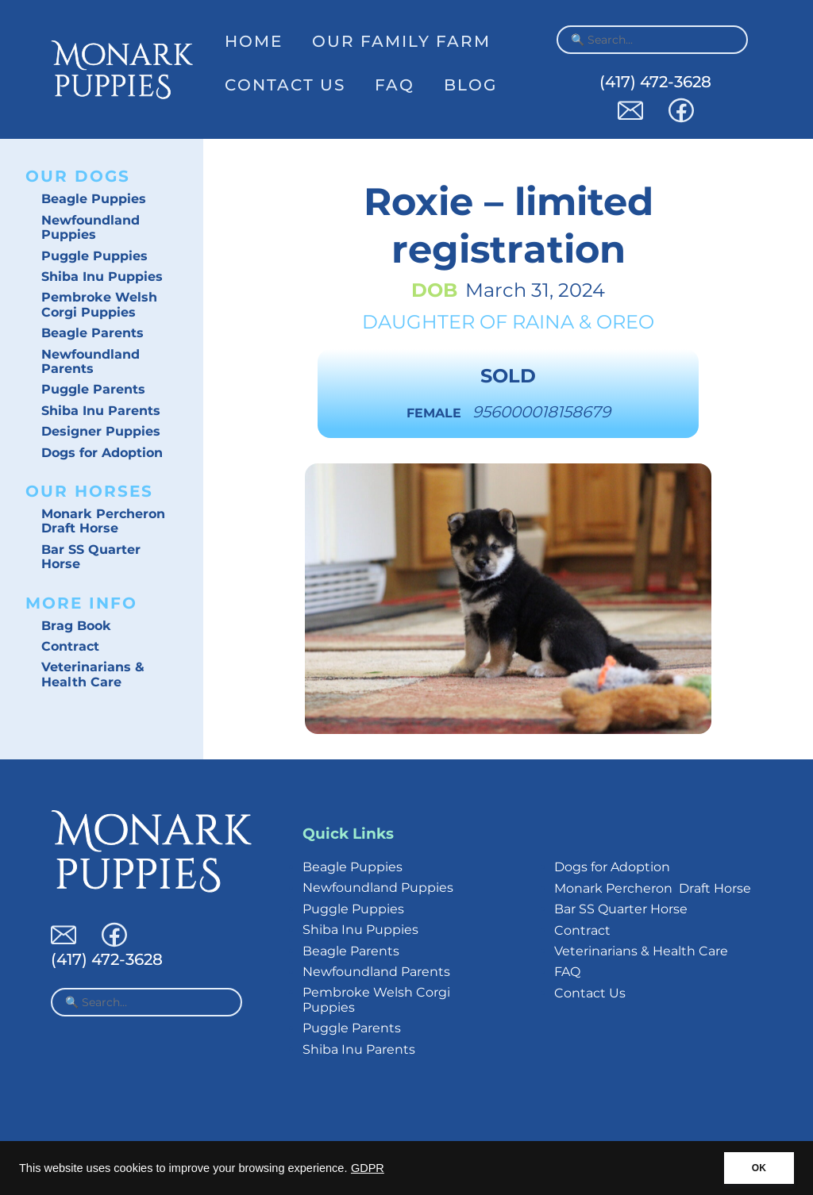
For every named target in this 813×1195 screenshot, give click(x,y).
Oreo (625, 321)
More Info (81, 603)
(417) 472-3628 (655, 81)
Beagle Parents (92, 332)
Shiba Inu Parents (100, 410)
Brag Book (76, 625)
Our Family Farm (401, 41)
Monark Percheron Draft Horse (103, 521)
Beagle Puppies (93, 198)
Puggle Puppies (94, 255)
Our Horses (89, 491)
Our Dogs (77, 176)
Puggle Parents (93, 389)
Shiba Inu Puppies (102, 276)
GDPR (367, 1168)
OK (759, 1168)
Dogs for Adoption (102, 452)
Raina (543, 321)
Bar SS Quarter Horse (91, 556)
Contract (70, 646)
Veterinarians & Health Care (92, 674)
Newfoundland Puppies (90, 227)
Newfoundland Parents (90, 361)
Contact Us (285, 84)
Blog (470, 84)
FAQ (394, 84)
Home (254, 41)
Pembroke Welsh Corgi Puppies (99, 304)
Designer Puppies (100, 431)
